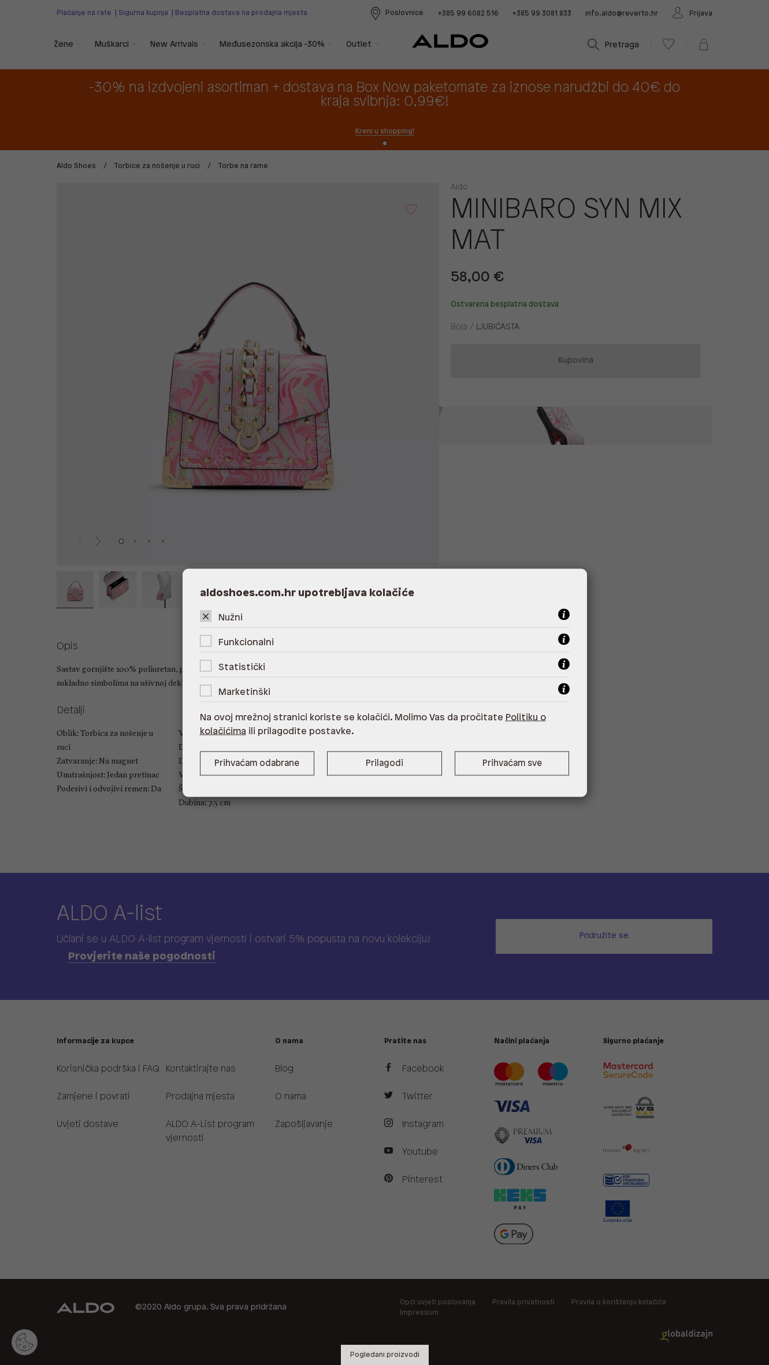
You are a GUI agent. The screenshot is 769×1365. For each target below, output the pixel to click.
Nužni (230, 617)
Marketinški (244, 692)
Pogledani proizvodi (384, 1355)
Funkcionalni (246, 642)
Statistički (241, 667)
